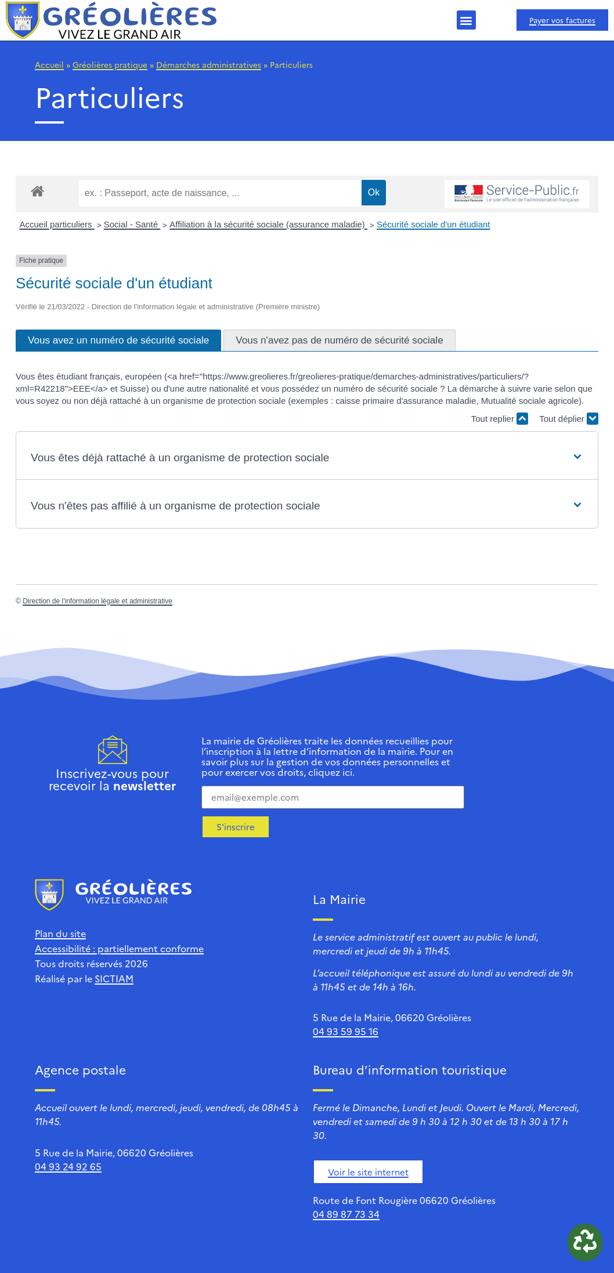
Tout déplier (568, 419)
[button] (466, 20)
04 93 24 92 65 (68, 1166)
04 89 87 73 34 (346, 1213)
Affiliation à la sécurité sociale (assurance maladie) (268, 224)
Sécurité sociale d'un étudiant (433, 224)
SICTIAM (114, 978)
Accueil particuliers (57, 224)
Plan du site (60, 933)
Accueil (49, 64)
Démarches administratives (208, 64)
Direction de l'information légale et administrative (97, 601)
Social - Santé (132, 224)
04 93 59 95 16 (345, 1031)
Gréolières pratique (110, 64)
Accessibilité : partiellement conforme (119, 948)
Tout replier (499, 419)
